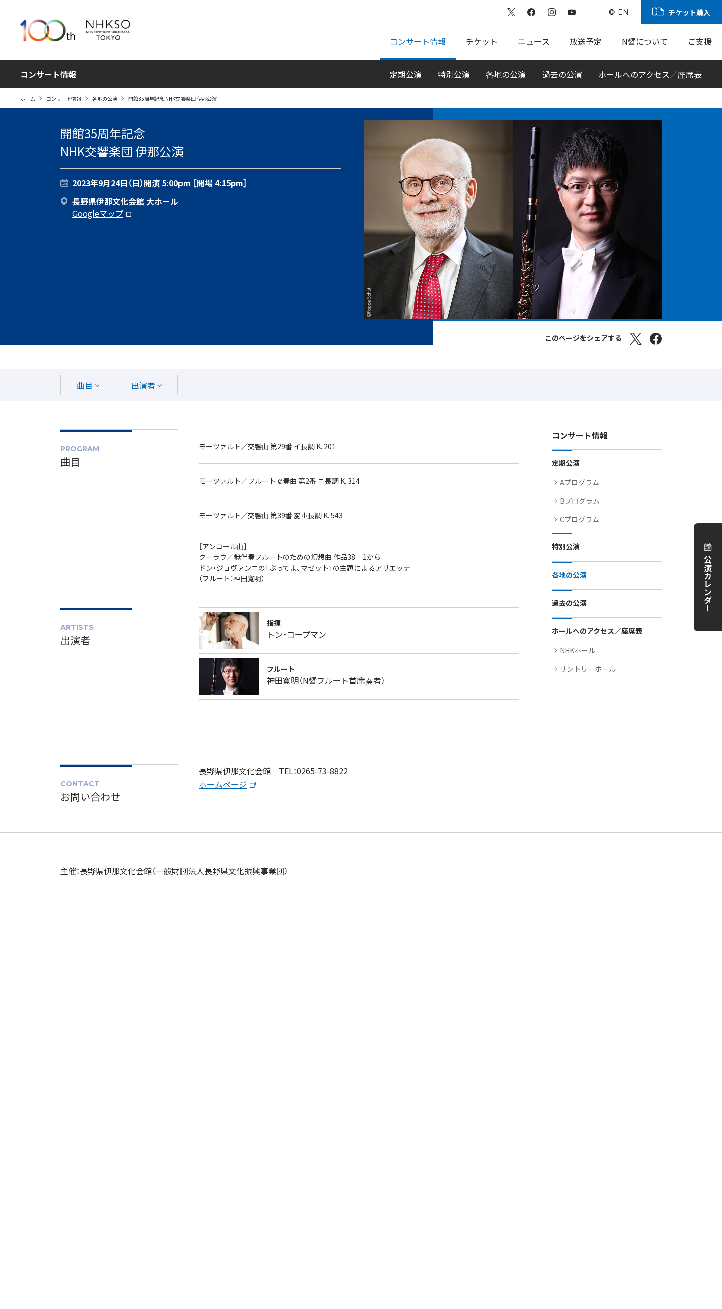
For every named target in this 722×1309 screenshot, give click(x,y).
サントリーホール (588, 669)
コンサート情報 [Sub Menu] (418, 41)
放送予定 (586, 41)
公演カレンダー (708, 583)
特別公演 (454, 74)
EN (623, 12)
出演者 (143, 385)
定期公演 (406, 74)
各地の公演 (506, 74)
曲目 (85, 385)
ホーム (27, 98)
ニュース (534, 41)
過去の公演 (562, 74)
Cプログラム (579, 519)
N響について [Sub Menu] (645, 41)
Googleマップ (97, 213)
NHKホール (577, 650)
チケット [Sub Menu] (482, 41)
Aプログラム (579, 482)
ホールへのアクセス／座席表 (650, 74)
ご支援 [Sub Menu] (700, 41)
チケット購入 (689, 12)
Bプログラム (580, 501)
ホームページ (223, 784)
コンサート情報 (63, 98)
